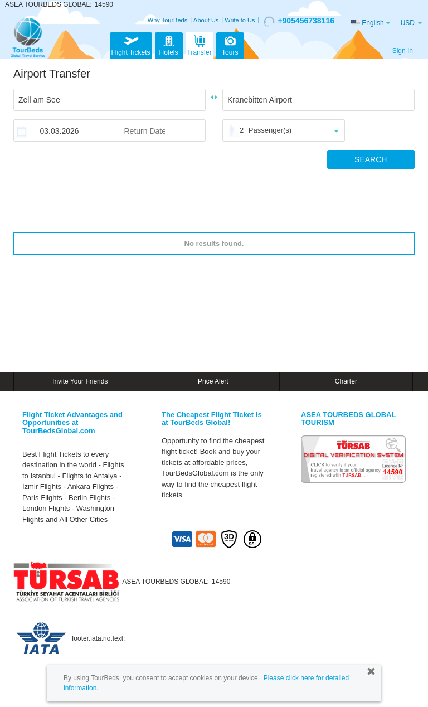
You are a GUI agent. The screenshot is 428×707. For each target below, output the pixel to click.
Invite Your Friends (80, 381)
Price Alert (213, 381)
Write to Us (240, 20)
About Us (205, 20)
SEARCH (370, 159)
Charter (346, 381)
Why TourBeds (167, 20)
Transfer (199, 44)
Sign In (402, 51)
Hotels (169, 44)
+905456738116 (299, 21)
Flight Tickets (130, 44)
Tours (230, 44)
